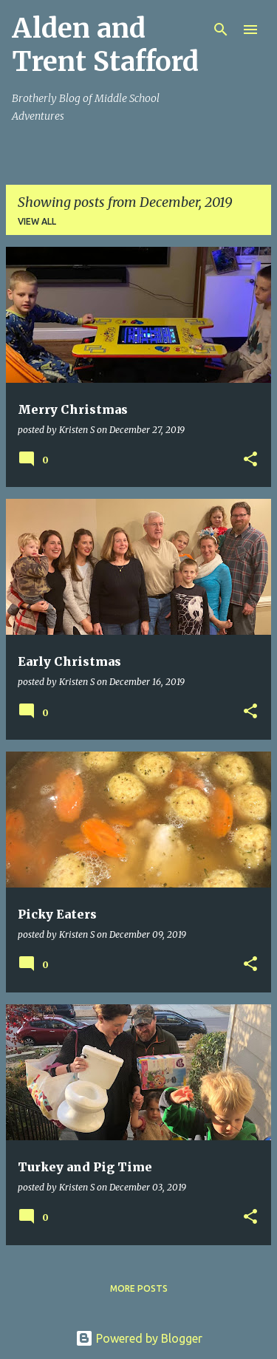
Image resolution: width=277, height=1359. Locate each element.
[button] (250, 460)
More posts (139, 1288)
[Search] (221, 29)
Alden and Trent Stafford (105, 45)
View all (37, 221)
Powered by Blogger (138, 1338)
